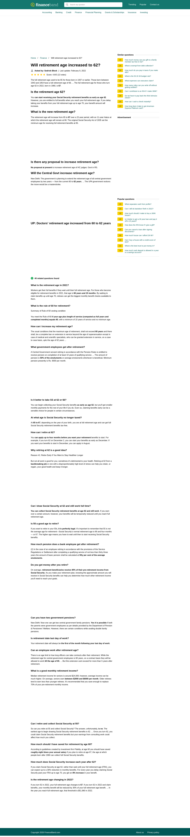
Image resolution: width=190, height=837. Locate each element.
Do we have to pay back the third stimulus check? (141, 97)
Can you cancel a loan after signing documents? (138, 230)
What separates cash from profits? (138, 204)
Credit (68, 12)
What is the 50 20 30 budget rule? (138, 76)
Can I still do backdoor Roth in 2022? (139, 209)
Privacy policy (153, 832)
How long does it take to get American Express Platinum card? (139, 107)
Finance (78, 12)
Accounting (47, 12)
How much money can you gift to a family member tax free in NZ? (141, 61)
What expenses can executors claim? (139, 81)
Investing (144, 12)
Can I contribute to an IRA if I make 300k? (141, 91)
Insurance (132, 12)
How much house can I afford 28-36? (139, 235)
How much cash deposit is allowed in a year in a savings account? (142, 251)
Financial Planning (93, 12)
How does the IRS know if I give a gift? (140, 225)
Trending (132, 5)
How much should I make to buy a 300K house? (140, 214)
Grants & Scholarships (114, 12)
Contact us (154, 5)
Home (33, 58)
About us (140, 832)
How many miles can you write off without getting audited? (141, 86)
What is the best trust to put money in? (140, 246)
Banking (59, 12)
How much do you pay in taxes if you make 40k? (141, 71)
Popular (143, 5)
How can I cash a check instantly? (138, 102)
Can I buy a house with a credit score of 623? (140, 241)
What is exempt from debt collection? (139, 66)
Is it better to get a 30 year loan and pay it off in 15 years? (141, 220)
